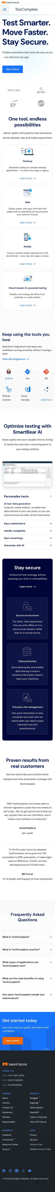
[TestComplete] (30, 9)
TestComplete (36, 1107)
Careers (6, 1102)
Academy (6, 1135)
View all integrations (15, 359)
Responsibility (8, 1121)
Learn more (27, 586)
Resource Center (10, 1144)
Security (34, 1139)
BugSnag (34, 1102)
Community (7, 1139)
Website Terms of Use (40, 1149)
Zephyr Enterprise (38, 1117)
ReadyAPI (34, 1112)
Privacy (33, 1135)
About (5, 1098)
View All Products (38, 1121)
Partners (6, 1117)
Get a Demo (12, 69)
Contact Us (7, 1107)
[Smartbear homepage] (10, 2)
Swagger (34, 1098)
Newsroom (7, 1112)
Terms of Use (36, 1144)
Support (6, 1149)
